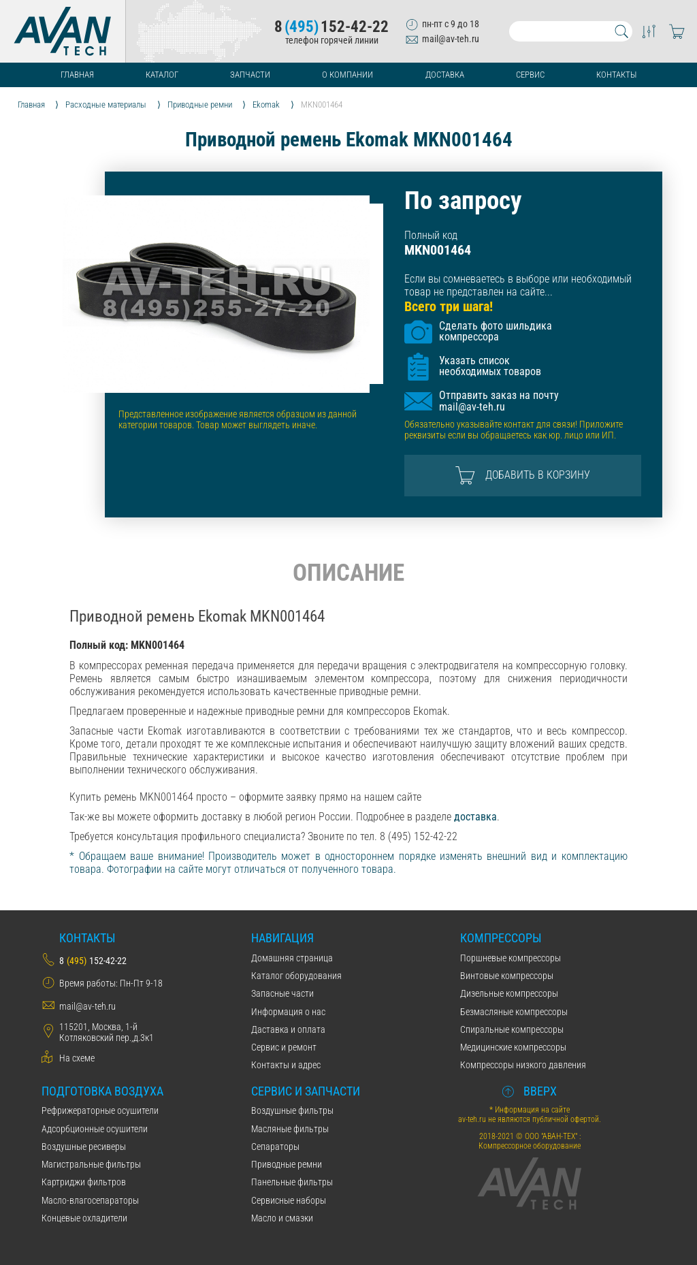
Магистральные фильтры (91, 1164)
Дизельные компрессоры (509, 993)
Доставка (444, 74)
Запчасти (250, 74)
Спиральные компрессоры (512, 1029)
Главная (77, 74)
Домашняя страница (292, 957)
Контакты (616, 74)
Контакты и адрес (286, 1064)
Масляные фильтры (290, 1128)
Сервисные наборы (288, 1200)
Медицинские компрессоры (513, 1047)
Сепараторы (275, 1146)
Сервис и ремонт (284, 1047)
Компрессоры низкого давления (523, 1064)
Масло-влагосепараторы (90, 1200)
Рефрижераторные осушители (100, 1110)
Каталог (162, 74)
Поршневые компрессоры (510, 957)
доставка (475, 816)
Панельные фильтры (292, 1181)
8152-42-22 (331, 27)
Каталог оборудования (296, 975)
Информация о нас (288, 1011)
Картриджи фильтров (84, 1181)
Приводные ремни (286, 1164)
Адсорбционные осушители (95, 1128)
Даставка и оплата (288, 1029)
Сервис (530, 74)
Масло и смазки (282, 1218)
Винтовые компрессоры (506, 975)
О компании (347, 74)
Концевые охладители (84, 1218)
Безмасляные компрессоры (514, 1011)
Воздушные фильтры (292, 1110)
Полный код (430, 235)
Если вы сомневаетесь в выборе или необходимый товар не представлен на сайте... (518, 285)
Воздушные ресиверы (84, 1146)
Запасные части (282, 993)
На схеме (77, 1058)
